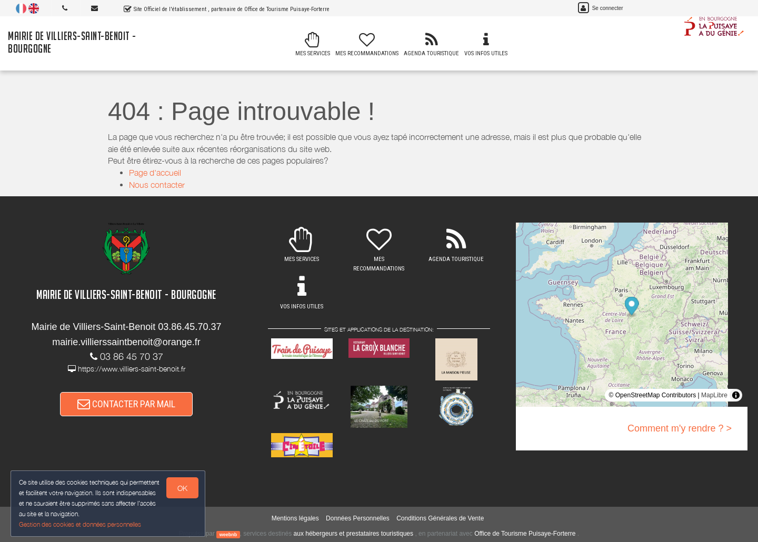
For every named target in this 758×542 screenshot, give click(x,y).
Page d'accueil (155, 172)
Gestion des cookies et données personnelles (80, 524)
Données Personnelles (358, 518)
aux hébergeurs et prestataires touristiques (353, 533)
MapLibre (714, 395)
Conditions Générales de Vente (440, 518)
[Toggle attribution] (736, 395)
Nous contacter (157, 184)
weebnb (228, 534)
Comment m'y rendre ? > (679, 428)
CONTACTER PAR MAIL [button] (126, 403)
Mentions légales (295, 518)
